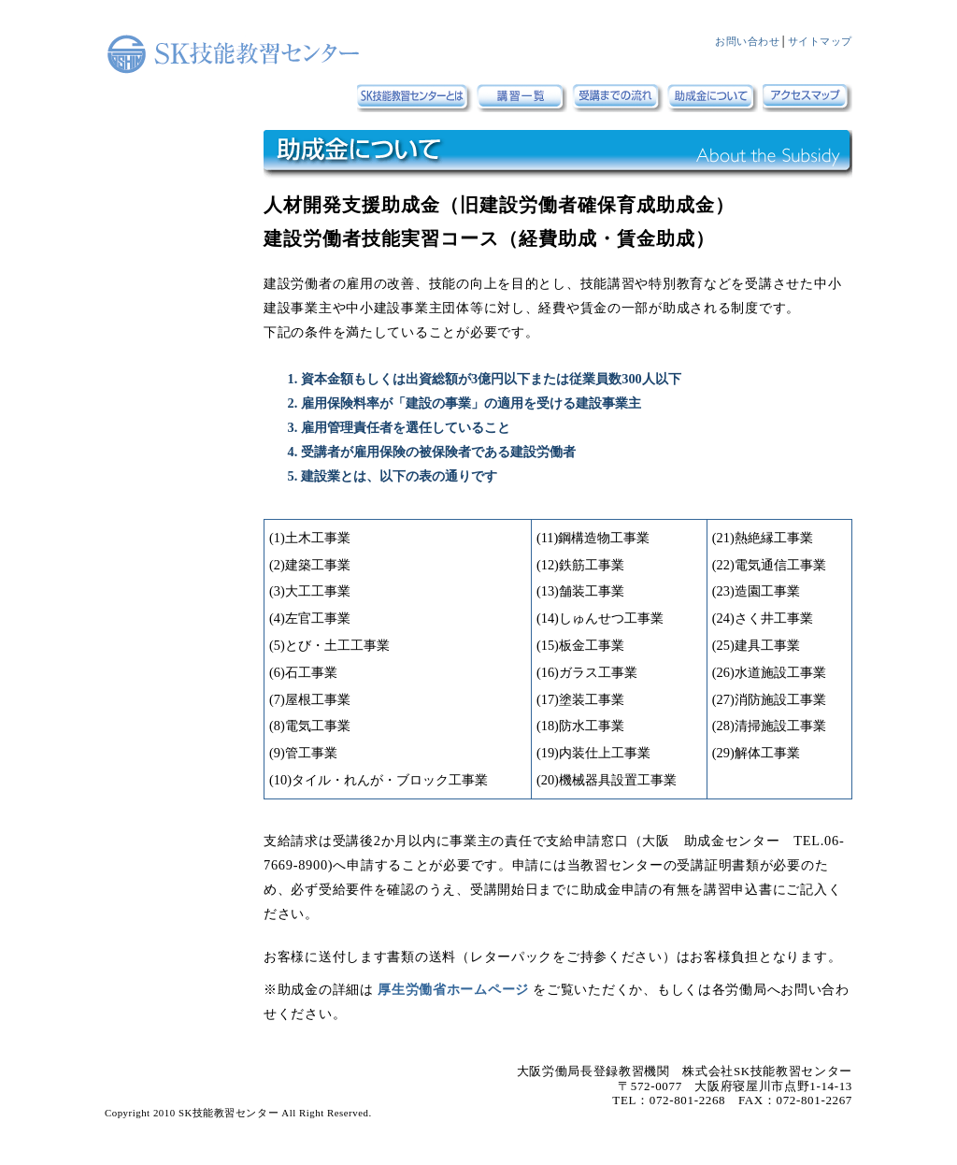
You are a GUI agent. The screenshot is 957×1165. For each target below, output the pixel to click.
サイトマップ (820, 41)
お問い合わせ (747, 41)
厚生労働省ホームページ (455, 989)
